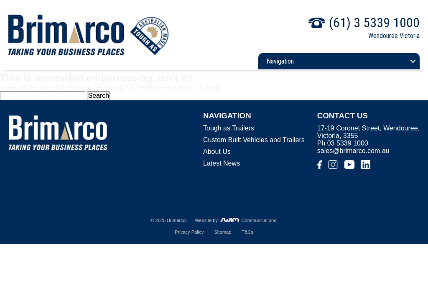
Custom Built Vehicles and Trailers (254, 139)
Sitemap (222, 232)
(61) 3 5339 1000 (374, 23)
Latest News (221, 163)
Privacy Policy (189, 232)
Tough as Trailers (228, 128)
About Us (217, 151)
